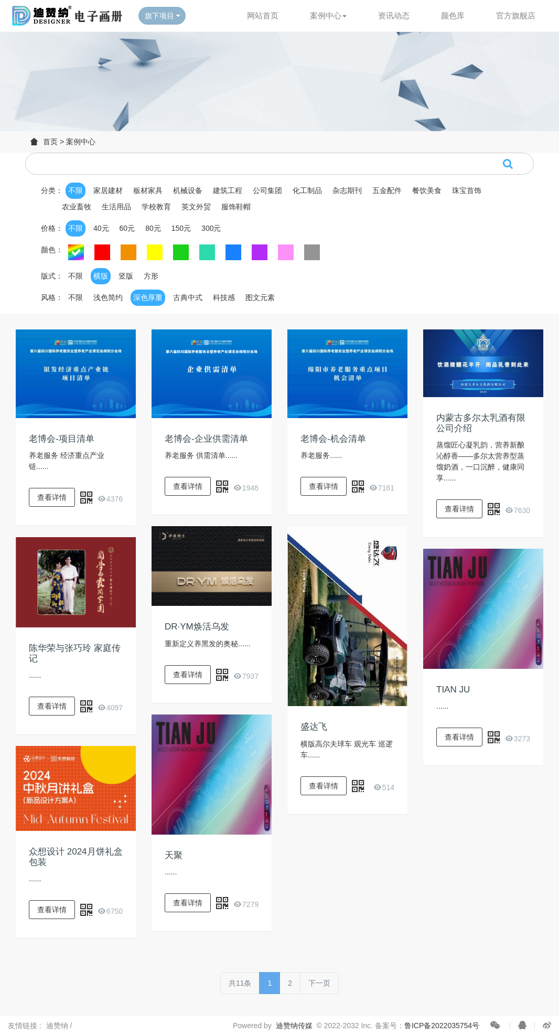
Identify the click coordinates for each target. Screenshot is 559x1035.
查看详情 (52, 497)
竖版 (126, 276)
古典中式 (187, 297)
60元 (127, 228)
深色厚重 (148, 297)
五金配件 (387, 190)
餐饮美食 (427, 190)
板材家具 (148, 190)
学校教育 (156, 206)
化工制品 (307, 190)
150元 (181, 228)
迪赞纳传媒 (294, 1025)
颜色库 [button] (453, 15)
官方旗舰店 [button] (515, 15)
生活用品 (116, 206)
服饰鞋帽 (236, 206)
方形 (151, 276)
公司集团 (267, 190)
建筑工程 (227, 190)
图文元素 (260, 297)
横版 (100, 276)
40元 (101, 228)
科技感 (224, 297)
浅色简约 (108, 297)
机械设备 (187, 190)
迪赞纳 (58, 1025)
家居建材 (108, 190)
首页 (50, 141)
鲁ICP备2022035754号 (441, 1025)
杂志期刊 (347, 190)
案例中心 (80, 141)
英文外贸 (196, 206)
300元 (211, 228)
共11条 (240, 983)
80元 (153, 228)
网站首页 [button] (262, 15)
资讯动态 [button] (394, 15)
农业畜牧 (76, 206)
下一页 (319, 983)
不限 (75, 190)
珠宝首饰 (466, 190)
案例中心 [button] (328, 15)
